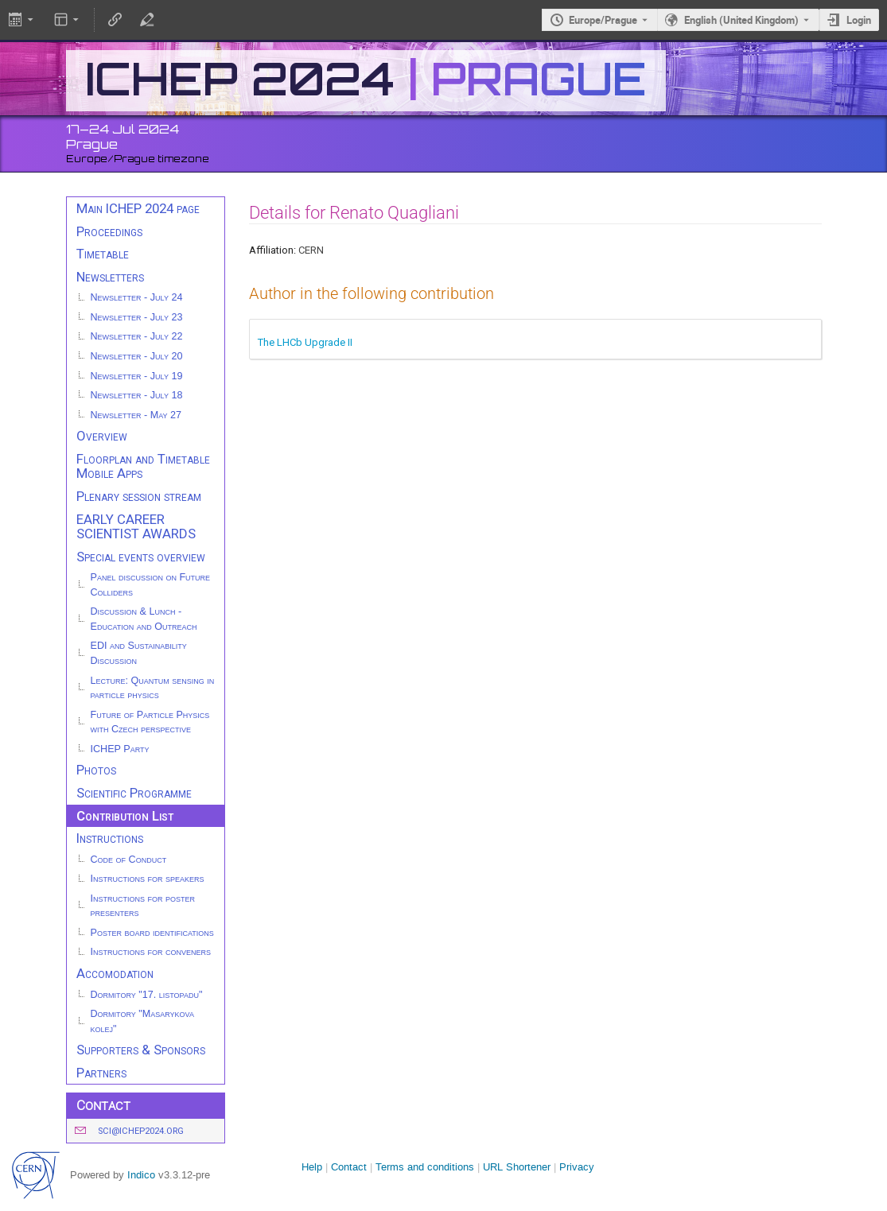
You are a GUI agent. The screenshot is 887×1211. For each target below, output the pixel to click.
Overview (101, 436)
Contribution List (124, 816)
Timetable (102, 254)
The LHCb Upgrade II (305, 342)
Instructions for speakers (147, 878)
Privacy (576, 1167)
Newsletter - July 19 (137, 376)
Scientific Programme (134, 793)
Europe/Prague (603, 20)
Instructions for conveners (151, 951)
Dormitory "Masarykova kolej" (142, 1021)
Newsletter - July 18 (137, 395)
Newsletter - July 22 (137, 336)
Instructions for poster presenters (143, 906)
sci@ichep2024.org (141, 1131)
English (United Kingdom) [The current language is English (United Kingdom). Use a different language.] (741, 20)
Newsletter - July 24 (137, 297)
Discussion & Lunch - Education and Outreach (144, 619)
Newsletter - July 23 (137, 317)
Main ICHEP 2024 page (138, 208)
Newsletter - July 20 (137, 356)
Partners (101, 1073)
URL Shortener (516, 1167)
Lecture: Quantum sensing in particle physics (153, 688)
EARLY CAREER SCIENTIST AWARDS (136, 526)
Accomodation (115, 973)
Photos (96, 770)
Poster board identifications (152, 932)
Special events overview (140, 557)
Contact (349, 1167)
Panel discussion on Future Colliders (151, 585)
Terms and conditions (424, 1167)
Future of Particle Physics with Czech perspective (150, 722)
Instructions (109, 838)
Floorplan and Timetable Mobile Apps (143, 466)
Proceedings (109, 231)
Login (858, 20)
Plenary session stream (138, 496)
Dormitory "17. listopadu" (147, 994)
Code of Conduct (129, 859)
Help (312, 1167)
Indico (141, 1175)
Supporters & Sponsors (140, 1050)
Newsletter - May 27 (136, 415)
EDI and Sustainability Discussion (139, 653)
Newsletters (110, 277)
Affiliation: (272, 250)
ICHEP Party (120, 749)
